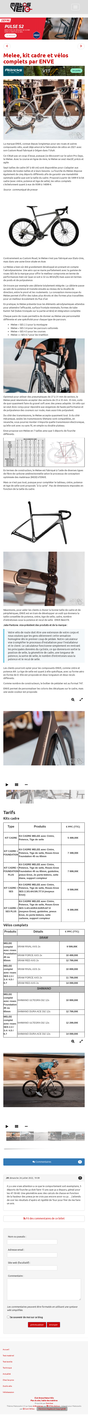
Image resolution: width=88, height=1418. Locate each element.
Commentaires (57, 1162)
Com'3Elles (28, 1409)
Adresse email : (16, 1249)
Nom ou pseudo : (17, 1236)
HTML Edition (53, 1406)
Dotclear (49, 1403)
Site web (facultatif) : (19, 1262)
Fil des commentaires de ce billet (44, 1218)
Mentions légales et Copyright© (52, 1409)
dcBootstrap (38, 1406)
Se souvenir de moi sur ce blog (26, 1317)
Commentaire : (16, 1275)
